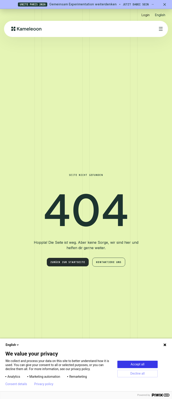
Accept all (137, 364)
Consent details (16, 384)
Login (146, 15)
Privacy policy (43, 384)
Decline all (137, 373)
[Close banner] (165, 4)
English (12, 345)
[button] (160, 13)
